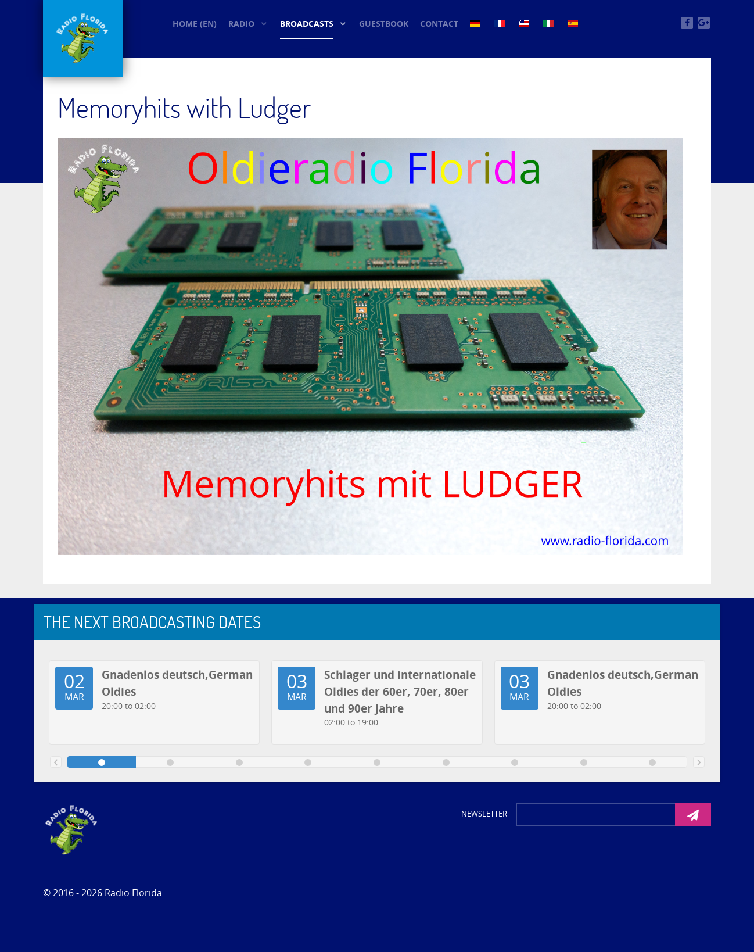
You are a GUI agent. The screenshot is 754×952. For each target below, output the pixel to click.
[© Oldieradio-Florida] (83, 38)
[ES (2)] (574, 23)
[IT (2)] (549, 23)
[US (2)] (525, 23)
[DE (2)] (476, 23)
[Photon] (72, 829)
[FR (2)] (500, 23)
